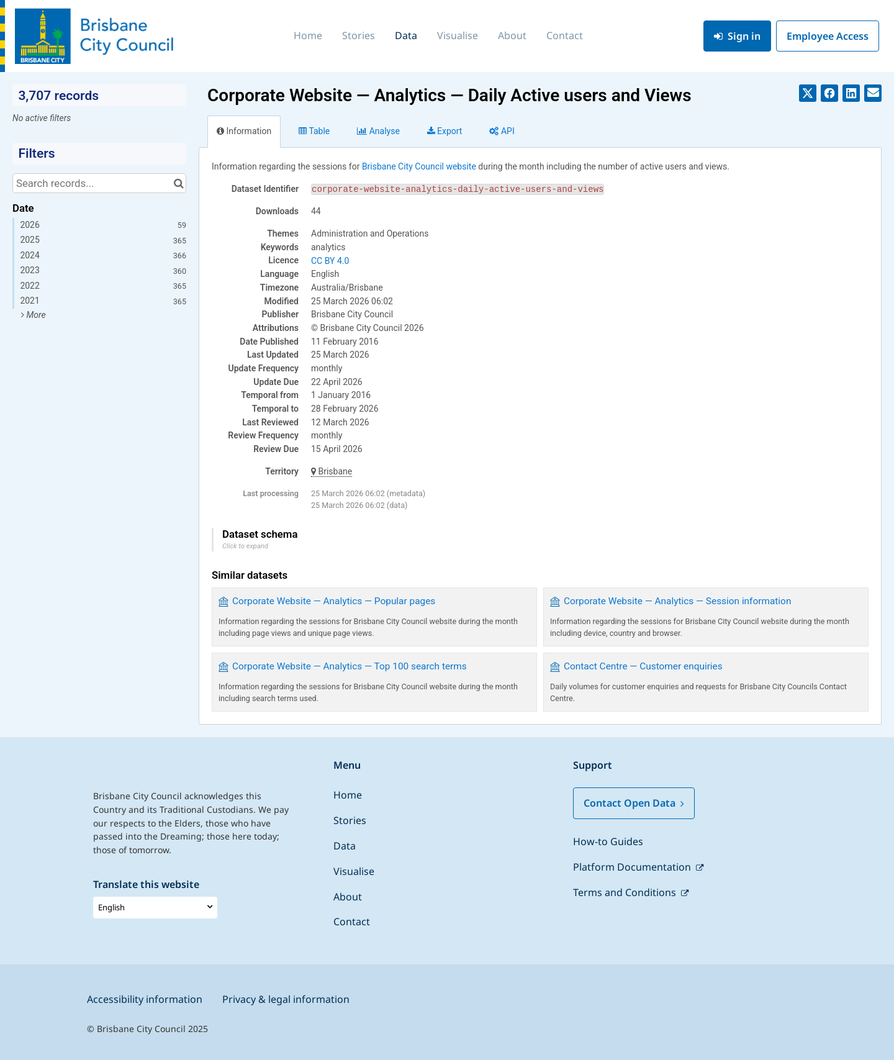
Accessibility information (144, 999)
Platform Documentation (633, 867)
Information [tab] (244, 131)
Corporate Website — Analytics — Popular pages (333, 601)
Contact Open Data (634, 803)
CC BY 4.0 (330, 261)
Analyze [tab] (378, 131)
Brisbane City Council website (419, 166)
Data (406, 35)
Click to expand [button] (245, 546)
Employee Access (828, 36)
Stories (358, 35)
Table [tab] (314, 131)
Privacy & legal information (286, 999)
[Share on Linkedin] (851, 93)
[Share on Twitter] (807, 93)
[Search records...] (99, 183)
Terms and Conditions (626, 892)
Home (308, 35)
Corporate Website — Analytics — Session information (677, 601)
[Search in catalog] (178, 183)
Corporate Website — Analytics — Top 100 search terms (349, 666)
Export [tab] (445, 131)
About (512, 35)
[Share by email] (873, 93)
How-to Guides (608, 841)
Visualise (457, 35)
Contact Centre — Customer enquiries (643, 666)
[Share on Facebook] (829, 93)
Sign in (737, 36)
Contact (564, 35)
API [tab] (501, 131)
